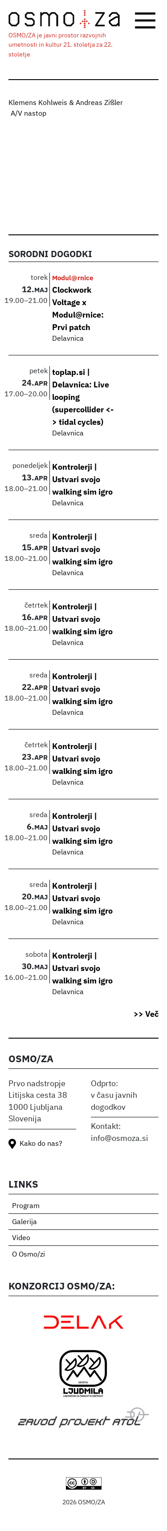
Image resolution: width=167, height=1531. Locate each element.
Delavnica (68, 338)
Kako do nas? (41, 1144)
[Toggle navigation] (145, 20)
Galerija (24, 1222)
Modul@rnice (72, 277)
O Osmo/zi (28, 1254)
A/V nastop (28, 113)
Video (21, 1238)
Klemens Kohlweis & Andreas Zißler (65, 103)
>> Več (146, 1014)
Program (26, 1206)
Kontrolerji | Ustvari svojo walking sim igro (82, 479)
